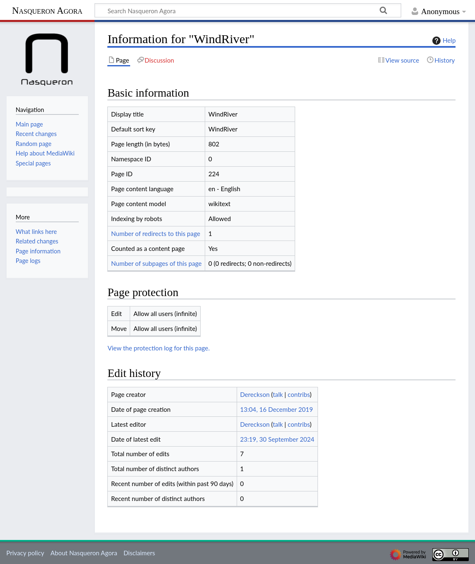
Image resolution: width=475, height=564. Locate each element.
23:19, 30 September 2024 (277, 439)
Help (443, 40)
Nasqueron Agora (47, 10)
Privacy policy (25, 553)
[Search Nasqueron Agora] (248, 10)
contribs (299, 394)
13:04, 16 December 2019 (276, 409)
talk (278, 394)
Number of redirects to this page (155, 233)
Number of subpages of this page (156, 263)
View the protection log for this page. (158, 348)
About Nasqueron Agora (84, 553)
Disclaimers (139, 553)
